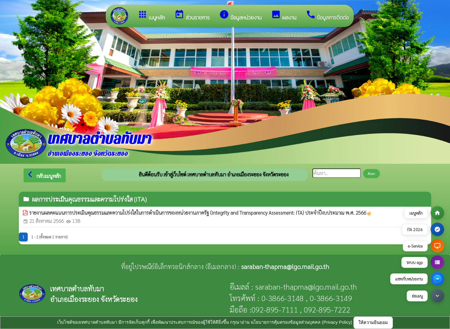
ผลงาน (283, 15)
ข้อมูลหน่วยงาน (240, 15)
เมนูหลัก (151, 15)
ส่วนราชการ (192, 15)
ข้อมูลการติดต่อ (327, 15)
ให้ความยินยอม (373, 322)
